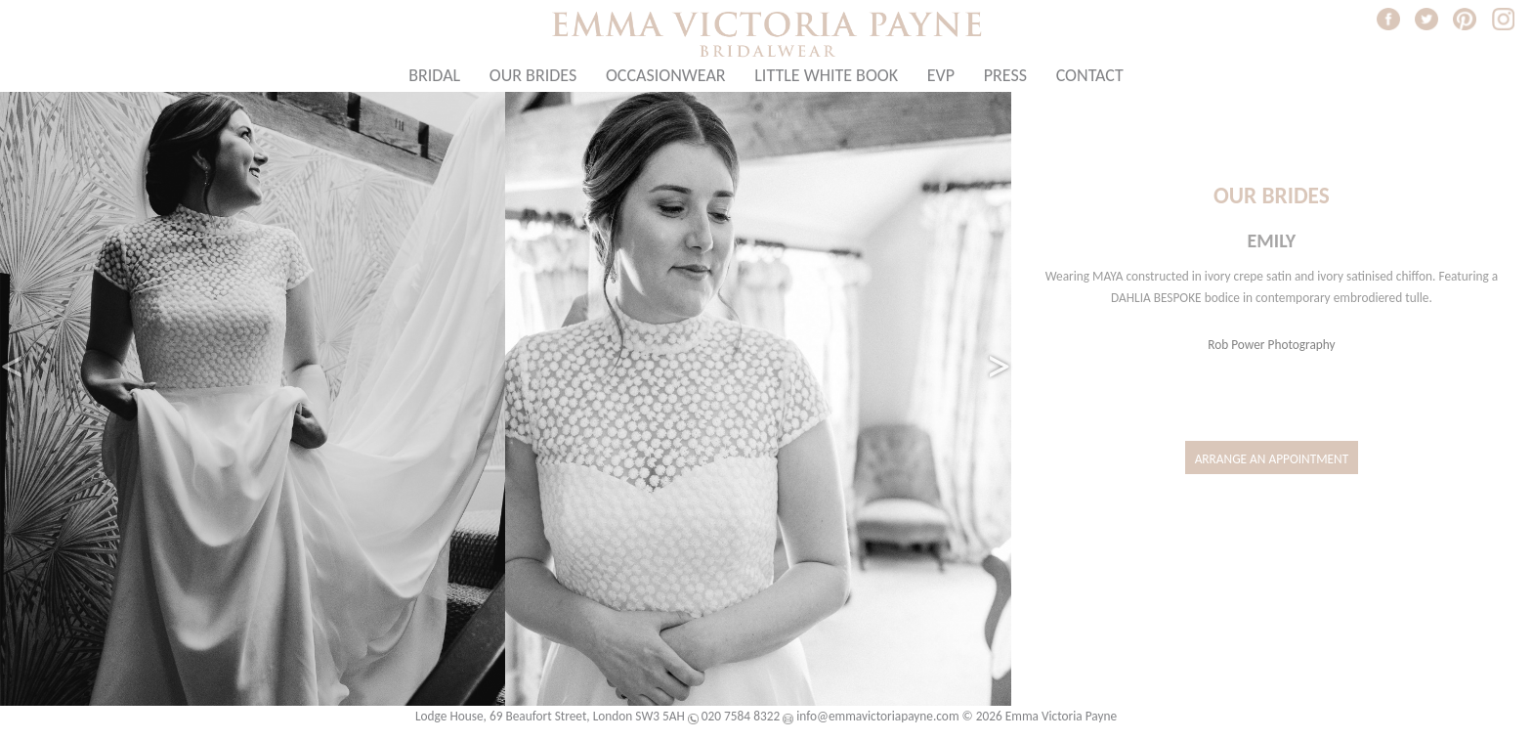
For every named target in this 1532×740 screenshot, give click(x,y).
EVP (941, 75)
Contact (1090, 75)
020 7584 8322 (741, 716)
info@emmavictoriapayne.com (877, 716)
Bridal (434, 75)
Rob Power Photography (1271, 344)
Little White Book (826, 75)
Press (1005, 75)
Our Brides (532, 75)
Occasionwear (666, 75)
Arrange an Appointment (1272, 459)
